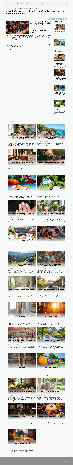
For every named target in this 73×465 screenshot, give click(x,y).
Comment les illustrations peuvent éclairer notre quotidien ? (59, 32)
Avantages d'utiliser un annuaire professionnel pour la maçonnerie (22, 341)
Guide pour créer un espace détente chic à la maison (51, 391)
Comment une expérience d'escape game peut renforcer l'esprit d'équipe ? (51, 265)
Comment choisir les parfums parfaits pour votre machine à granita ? (60, 93)
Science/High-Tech (43, 3)
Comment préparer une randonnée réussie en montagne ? (22, 265)
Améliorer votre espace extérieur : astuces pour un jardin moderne (51, 290)
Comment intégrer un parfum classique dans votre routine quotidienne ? (51, 214)
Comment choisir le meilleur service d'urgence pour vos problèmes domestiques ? (22, 239)
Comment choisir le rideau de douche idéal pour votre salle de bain (22, 315)
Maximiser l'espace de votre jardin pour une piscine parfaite (59, 109)
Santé (36, 3)
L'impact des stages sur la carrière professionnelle (21, 416)
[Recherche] (55, 461)
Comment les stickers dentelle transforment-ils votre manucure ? (22, 214)
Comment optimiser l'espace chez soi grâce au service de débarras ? (22, 290)
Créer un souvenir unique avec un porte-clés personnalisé (59, 63)
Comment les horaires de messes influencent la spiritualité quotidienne (51, 315)
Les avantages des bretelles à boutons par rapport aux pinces (21, 366)
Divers (50, 3)
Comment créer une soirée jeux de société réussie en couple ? (51, 239)
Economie (22, 3)
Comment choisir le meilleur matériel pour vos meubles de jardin (51, 341)
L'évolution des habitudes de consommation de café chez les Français (51, 417)
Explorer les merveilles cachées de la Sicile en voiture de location (59, 48)
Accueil (7, 8)
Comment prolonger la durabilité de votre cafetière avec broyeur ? (60, 78)
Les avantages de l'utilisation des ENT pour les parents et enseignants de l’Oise (22, 442)
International (29, 3)
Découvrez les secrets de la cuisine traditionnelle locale (22, 391)
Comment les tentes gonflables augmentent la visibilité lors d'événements (51, 366)
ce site (16, 38)
